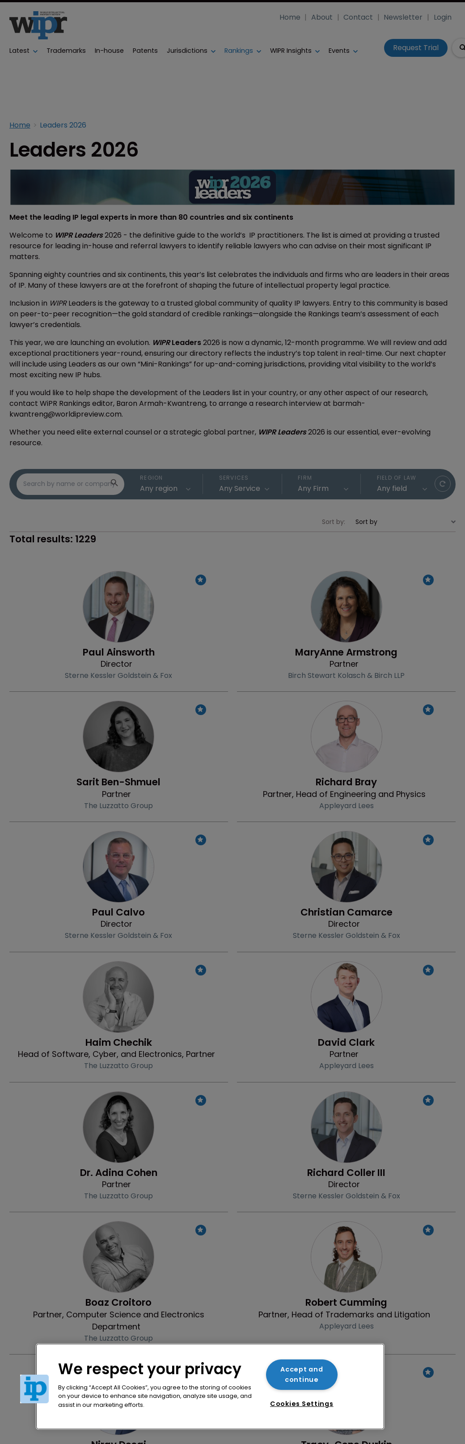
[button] (34, 1389)
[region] (210, 1386)
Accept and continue (301, 1374)
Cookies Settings (302, 1403)
